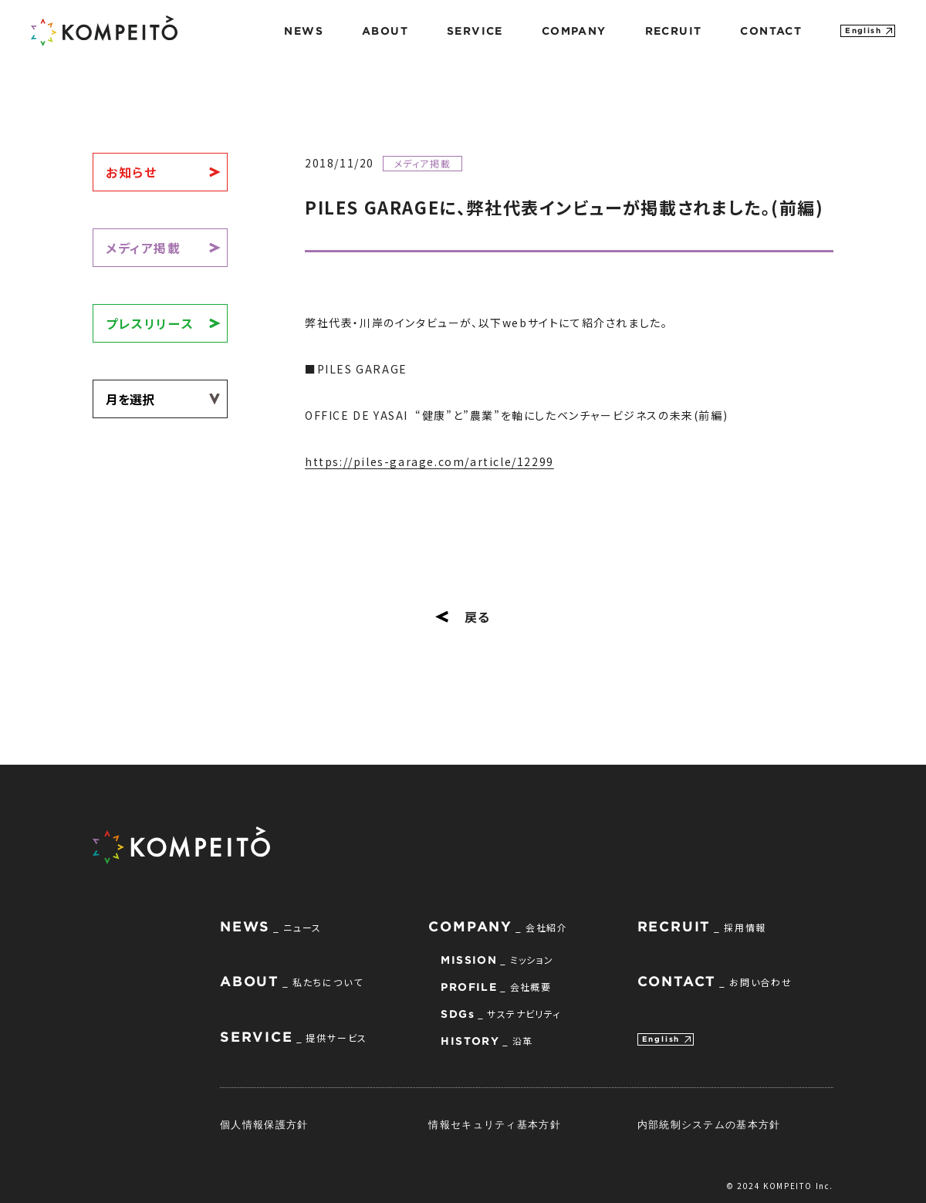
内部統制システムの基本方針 (709, 1124)
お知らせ (131, 172)
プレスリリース (150, 323)
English (863, 30)
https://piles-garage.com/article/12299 (429, 461)
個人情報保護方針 (264, 1124)
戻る (463, 616)
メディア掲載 (143, 247)
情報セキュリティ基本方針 (494, 1124)
